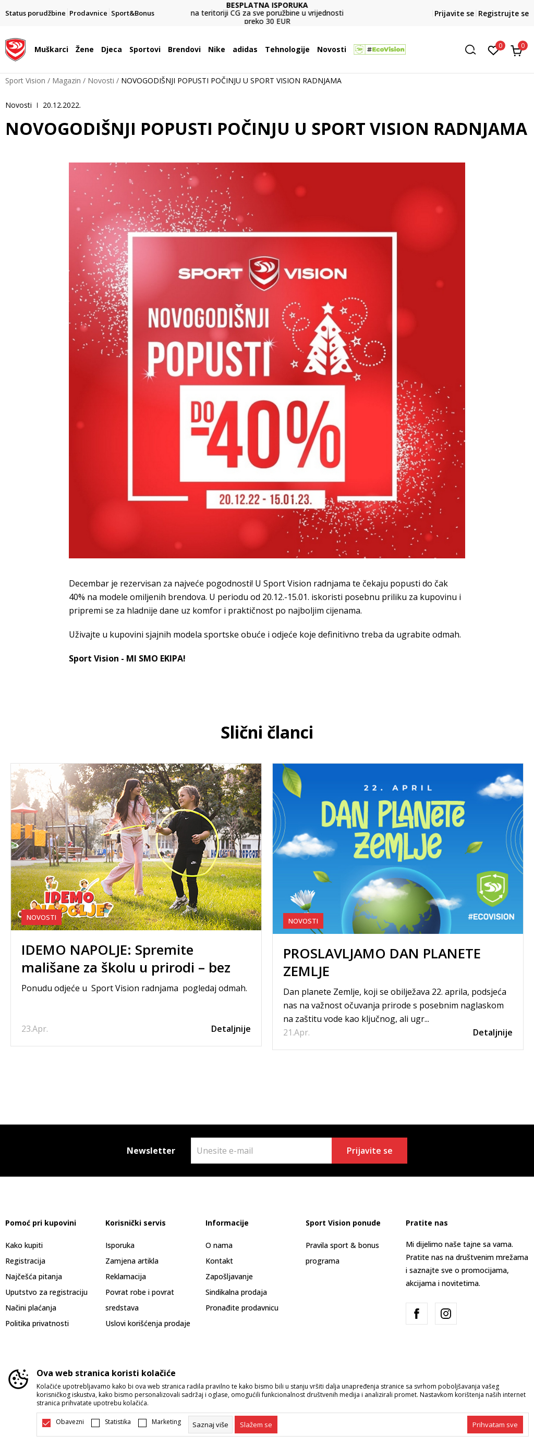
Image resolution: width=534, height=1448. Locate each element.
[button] (474, 50)
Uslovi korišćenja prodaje (147, 1323)
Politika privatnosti (37, 1323)
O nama (219, 1245)
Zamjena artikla (132, 1261)
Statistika (118, 1422)
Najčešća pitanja (33, 1276)
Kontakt (219, 1261)
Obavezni (70, 1422)
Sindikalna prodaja (236, 1292)
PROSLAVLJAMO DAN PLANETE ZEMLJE (382, 962)
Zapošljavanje (229, 1276)
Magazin (66, 80)
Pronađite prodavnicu (241, 1308)
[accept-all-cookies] (495, 1424)
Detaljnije (231, 1028)
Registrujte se (503, 13)
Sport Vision (25, 80)
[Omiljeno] (493, 49)
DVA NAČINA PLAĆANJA (267, 9)
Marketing (166, 1422)
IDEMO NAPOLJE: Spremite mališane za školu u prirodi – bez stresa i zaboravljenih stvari (125, 967)
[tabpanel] (136, 904)
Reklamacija (125, 1276)
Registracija (25, 1261)
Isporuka (120, 1245)
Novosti (101, 80)
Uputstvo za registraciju (46, 1292)
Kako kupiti (24, 1245)
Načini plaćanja (30, 1308)
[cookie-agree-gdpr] (256, 1424)
